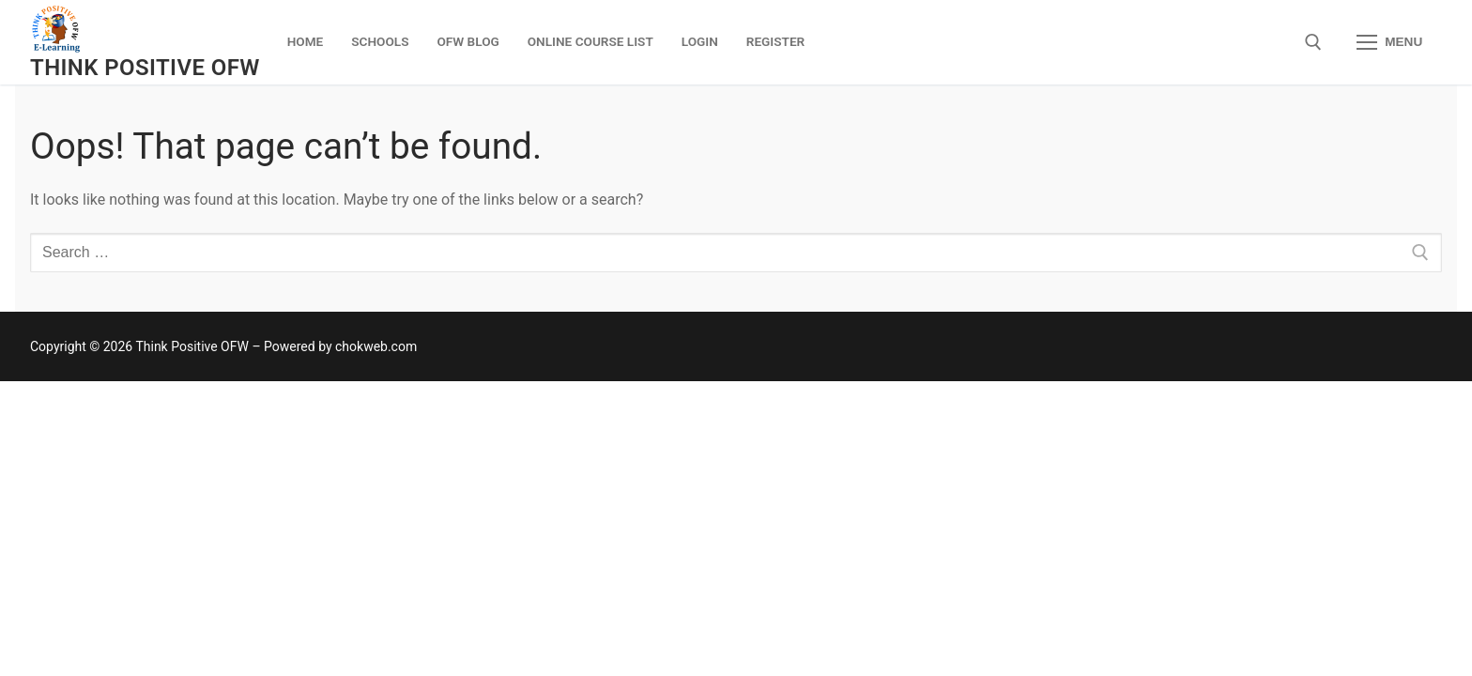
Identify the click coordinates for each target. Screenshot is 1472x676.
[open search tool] (1313, 42)
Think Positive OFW (145, 67)
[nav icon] (1389, 42)
